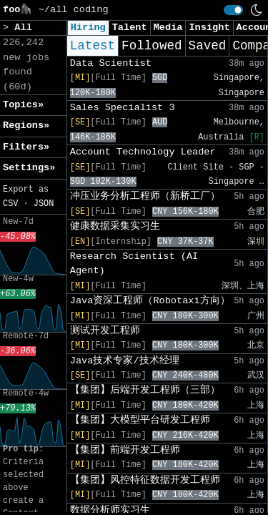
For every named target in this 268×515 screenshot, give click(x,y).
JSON (44, 204)
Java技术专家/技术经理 (124, 360)
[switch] (233, 10)
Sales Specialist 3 (122, 107)
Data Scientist (111, 63)
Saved (208, 46)
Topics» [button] (23, 104)
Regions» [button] (26, 125)
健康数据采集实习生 (115, 226)
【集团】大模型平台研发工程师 (140, 420)
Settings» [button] (29, 167)
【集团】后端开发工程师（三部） (145, 390)
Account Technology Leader (143, 152)
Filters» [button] (26, 147)
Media (168, 27)
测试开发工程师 (105, 330)
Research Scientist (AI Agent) (134, 263)
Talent (129, 27)
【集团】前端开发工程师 (125, 450)
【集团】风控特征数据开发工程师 (145, 480)
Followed (151, 46)
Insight (209, 27)
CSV (10, 204)
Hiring (88, 27)
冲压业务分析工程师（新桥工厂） (145, 196)
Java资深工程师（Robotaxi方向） (150, 300)
